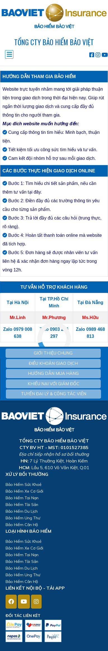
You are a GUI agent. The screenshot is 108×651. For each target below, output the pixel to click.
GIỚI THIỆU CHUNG (53, 353)
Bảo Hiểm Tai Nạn (22, 497)
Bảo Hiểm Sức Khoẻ (24, 484)
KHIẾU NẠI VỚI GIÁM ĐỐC (53, 383)
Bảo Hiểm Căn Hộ (22, 524)
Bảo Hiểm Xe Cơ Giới (24, 491)
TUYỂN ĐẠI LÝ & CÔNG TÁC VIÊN (53, 393)
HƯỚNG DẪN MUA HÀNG (53, 373)
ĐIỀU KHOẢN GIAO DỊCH (53, 363)
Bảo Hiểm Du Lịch (22, 511)
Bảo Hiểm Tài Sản (22, 504)
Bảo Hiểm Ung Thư (23, 517)
